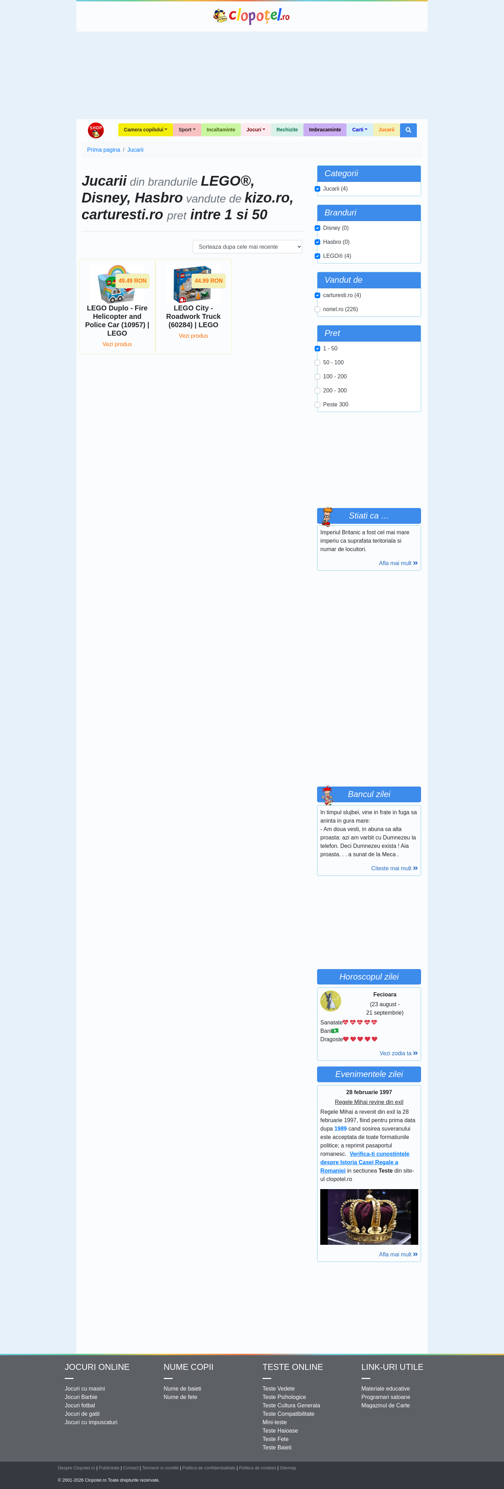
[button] (408, 130)
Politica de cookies (257, 1467)
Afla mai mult (398, 563)
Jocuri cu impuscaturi (91, 1422)
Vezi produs (117, 344)
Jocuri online (97, 1367)
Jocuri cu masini (85, 1389)
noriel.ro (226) (340, 309)
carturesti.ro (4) (342, 295)
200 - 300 (335, 390)
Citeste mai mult (394, 868)
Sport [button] (184, 129)
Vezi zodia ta (399, 1053)
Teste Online (292, 1367)
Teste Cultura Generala (291, 1405)
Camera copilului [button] (143, 129)
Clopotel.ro (252, 16)
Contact (131, 1467)
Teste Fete (275, 1439)
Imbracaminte (325, 129)
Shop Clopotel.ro (95, 130)
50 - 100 (333, 362)
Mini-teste (274, 1422)
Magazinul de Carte (386, 1405)
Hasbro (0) (336, 242)
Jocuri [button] (253, 129)
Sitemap (288, 1467)
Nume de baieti (183, 1389)
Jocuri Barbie (81, 1397)
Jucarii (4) (335, 189)
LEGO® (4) (337, 256)
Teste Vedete (278, 1389)
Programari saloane (386, 1397)
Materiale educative (386, 1389)
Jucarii (386, 129)
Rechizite (287, 129)
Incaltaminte (221, 129)
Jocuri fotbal (80, 1405)
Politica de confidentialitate (209, 1467)
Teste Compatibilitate (288, 1414)
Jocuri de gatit (82, 1414)
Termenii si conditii (160, 1467)
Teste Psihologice (284, 1397)
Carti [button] (357, 129)
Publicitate (109, 1467)
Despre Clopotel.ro (76, 1467)
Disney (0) (336, 228)
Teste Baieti (277, 1447)
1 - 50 (330, 348)
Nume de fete (180, 1397)
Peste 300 (335, 404)
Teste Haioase (280, 1431)
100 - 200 (335, 376)
